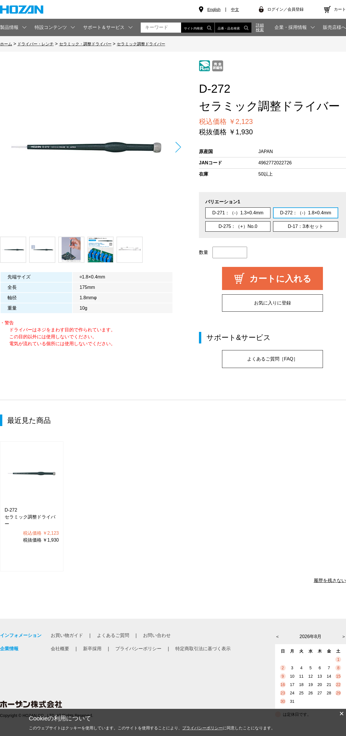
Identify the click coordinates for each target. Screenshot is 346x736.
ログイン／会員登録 (285, 9)
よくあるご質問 (113, 635)
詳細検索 (260, 27)
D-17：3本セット (306, 226)
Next (178, 147)
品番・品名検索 (233, 27)
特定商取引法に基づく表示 (203, 648)
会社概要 (60, 648)
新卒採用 (92, 648)
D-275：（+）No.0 (238, 226)
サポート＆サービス (104, 27)
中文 (235, 9)
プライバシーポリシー (138, 648)
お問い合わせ (157, 635)
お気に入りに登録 (272, 302)
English (214, 9)
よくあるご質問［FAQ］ (272, 358)
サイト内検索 (198, 27)
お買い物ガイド (67, 635)
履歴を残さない (330, 580)
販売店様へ (334, 27)
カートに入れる (280, 278)
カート (340, 9)
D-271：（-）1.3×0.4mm (237, 212)
